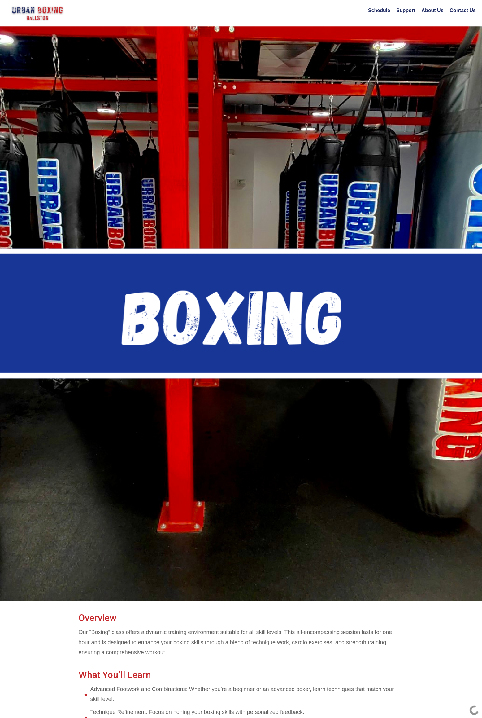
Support (405, 10)
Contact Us (463, 10)
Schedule (379, 10)
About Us (432, 10)
